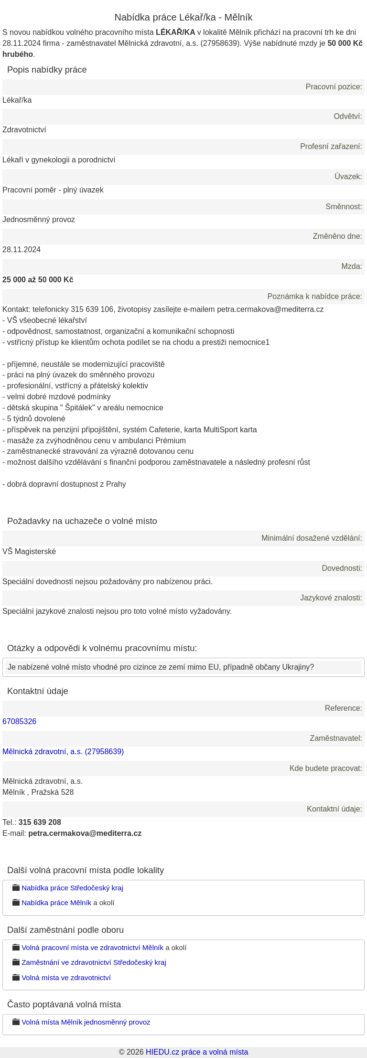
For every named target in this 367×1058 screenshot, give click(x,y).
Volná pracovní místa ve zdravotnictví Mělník (92, 947)
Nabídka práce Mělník (56, 902)
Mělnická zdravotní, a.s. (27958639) (63, 752)
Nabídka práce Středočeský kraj (72, 888)
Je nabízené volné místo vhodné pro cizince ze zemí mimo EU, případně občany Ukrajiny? (161, 667)
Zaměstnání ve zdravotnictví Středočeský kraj (94, 962)
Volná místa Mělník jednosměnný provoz (86, 1022)
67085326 (19, 721)
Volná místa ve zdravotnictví (66, 977)
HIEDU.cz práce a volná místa (197, 1052)
